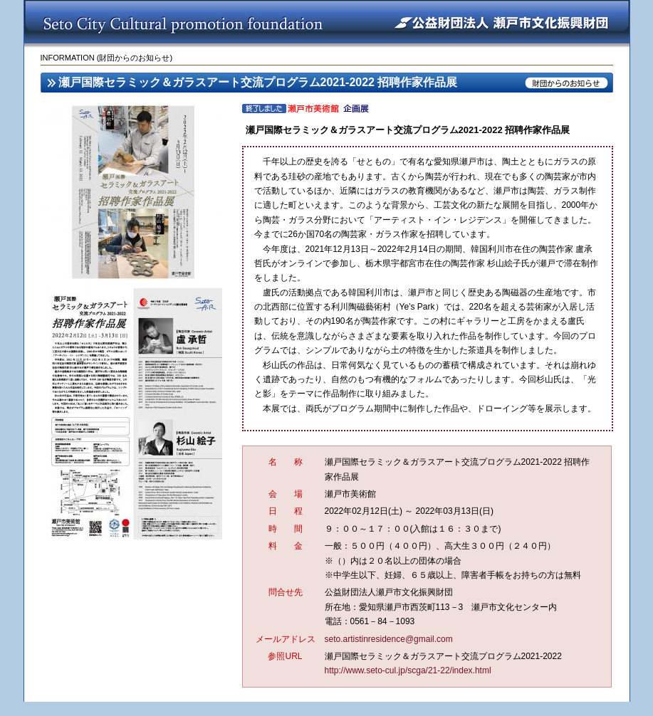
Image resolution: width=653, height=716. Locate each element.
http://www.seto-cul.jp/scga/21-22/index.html (408, 670)
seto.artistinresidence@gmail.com (389, 639)
